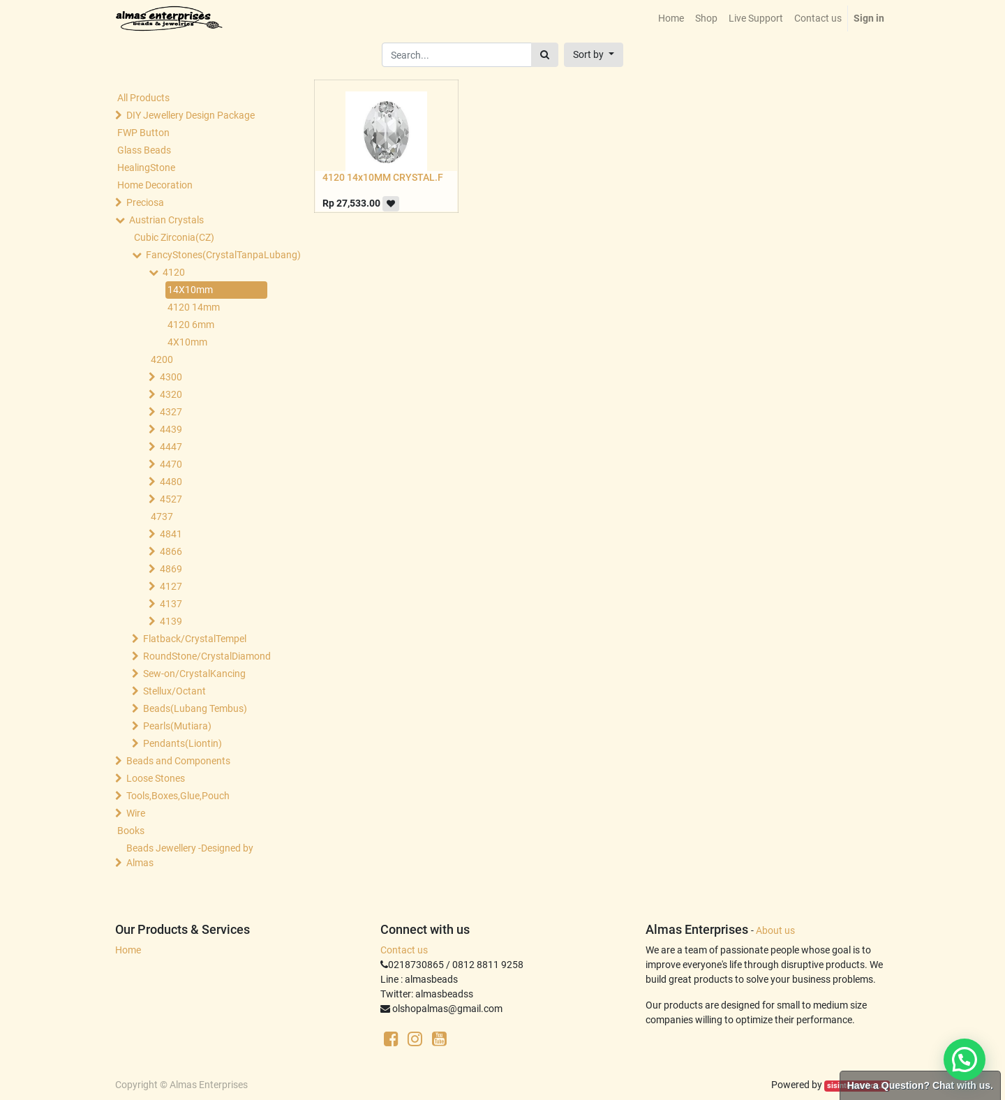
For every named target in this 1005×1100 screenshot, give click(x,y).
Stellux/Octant (174, 691)
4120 (174, 272)
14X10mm (190, 289)
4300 (171, 376)
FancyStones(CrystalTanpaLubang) (209, 254)
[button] (593, 55)
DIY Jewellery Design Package (190, 115)
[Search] (544, 55)
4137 (171, 603)
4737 (162, 516)
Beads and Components (178, 760)
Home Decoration (155, 185)
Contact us (404, 950)
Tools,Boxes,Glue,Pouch (178, 795)
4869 (171, 568)
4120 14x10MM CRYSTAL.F (382, 177)
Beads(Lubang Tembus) (195, 708)
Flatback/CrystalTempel (194, 638)
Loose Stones (155, 778)
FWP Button (143, 132)
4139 (171, 621)
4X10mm (187, 342)
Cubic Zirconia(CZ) (174, 237)
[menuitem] (671, 18)
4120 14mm (194, 307)
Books (130, 830)
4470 (171, 464)
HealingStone (146, 167)
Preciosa (145, 202)
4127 (171, 586)
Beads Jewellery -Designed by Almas (189, 855)
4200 (162, 359)
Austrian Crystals (166, 219)
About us (775, 930)
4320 (171, 394)
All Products (143, 97)
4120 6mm (191, 324)
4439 (171, 429)
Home (128, 950)
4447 (171, 446)
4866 (171, 551)
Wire (135, 813)
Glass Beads (144, 150)
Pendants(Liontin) (182, 743)
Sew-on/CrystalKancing (194, 673)
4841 (171, 534)
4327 (171, 411)
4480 (171, 481)
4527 (171, 499)
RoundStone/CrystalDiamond (206, 656)
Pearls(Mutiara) (177, 725)
